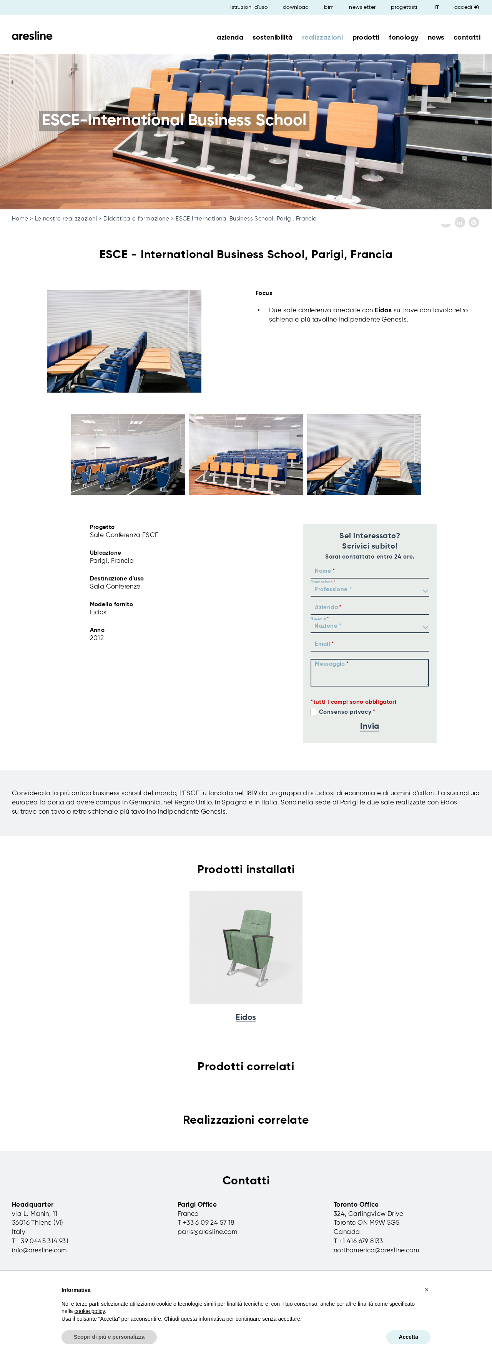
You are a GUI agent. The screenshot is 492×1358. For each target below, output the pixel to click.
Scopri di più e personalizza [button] (109, 1337)
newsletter (362, 7)
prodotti (366, 37)
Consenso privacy (345, 712)
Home (20, 219)
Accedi (466, 7)
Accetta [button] (408, 1337)
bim (329, 7)
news (436, 37)
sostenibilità (273, 37)
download (296, 7)
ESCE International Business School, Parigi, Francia (246, 219)
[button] (427, 1289)
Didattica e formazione (136, 219)
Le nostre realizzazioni (66, 219)
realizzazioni (322, 37)
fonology (403, 37)
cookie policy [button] (89, 1311)
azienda (230, 37)
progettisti (404, 7)
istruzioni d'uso (249, 7)
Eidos (383, 310)
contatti (467, 37)
